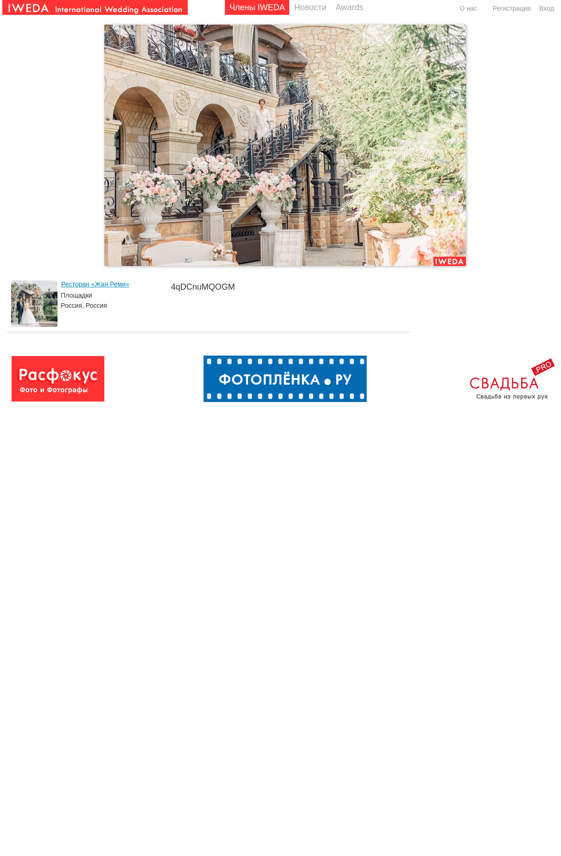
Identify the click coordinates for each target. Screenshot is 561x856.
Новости (310, 7)
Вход (546, 8)
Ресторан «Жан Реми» (95, 284)
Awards (349, 7)
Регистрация (512, 8)
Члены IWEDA (257, 7)
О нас (468, 8)
